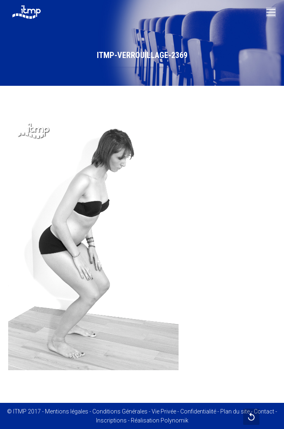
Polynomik (174, 420)
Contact (264, 411)
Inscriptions (111, 420)
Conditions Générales (120, 411)
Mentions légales (66, 411)
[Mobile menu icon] (271, 12)
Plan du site (235, 411)
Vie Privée (164, 411)
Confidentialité (198, 411)
